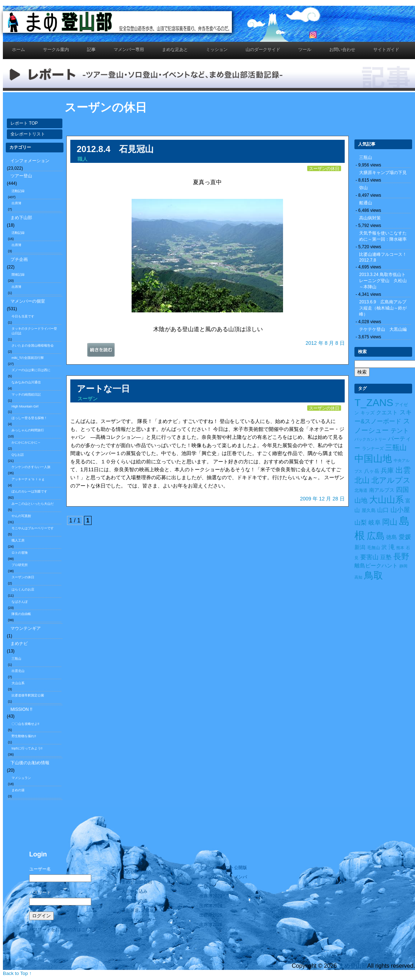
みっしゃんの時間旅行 (28, 430)
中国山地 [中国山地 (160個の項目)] (373, 459)
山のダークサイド (263, 49)
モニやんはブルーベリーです (33, 528)
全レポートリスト (27, 134)
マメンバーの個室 (27, 301)
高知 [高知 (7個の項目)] (358, 577)
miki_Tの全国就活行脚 (28, 358)
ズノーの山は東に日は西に (31, 370)
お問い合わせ (342, 49)
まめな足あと (175, 49)
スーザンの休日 (23, 577)
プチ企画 (19, 259)
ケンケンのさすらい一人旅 (31, 467)
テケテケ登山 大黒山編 (383, 329)
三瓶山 (16, 658)
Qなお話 (18, 454)
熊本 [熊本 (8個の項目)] (400, 547)
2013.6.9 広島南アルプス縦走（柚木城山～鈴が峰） (383, 308)
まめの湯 (18, 790)
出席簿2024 (210, 905)
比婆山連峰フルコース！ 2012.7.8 (385, 257)
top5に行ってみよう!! (27, 748)
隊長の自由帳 (21, 614)
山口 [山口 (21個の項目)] (383, 510)
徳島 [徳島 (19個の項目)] (391, 537)
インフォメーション (29, 160)
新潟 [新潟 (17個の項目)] (359, 547)
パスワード (40, 892)
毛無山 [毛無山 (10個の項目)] (373, 547)
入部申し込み (134, 891)
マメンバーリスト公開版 (223, 867)
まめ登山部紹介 (137, 872)
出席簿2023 (210, 896)
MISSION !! (21, 709)
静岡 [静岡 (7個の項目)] (403, 566)
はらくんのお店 (23, 589)
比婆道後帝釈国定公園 (28, 695)
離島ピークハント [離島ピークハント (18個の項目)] (376, 565)
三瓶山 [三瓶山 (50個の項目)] (396, 447)
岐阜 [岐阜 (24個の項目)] (374, 522)
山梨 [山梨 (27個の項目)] (360, 522)
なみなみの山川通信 (26, 382)
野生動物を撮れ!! (24, 736)
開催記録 (18, 274)
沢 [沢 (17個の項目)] (384, 547)
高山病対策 (370, 217)
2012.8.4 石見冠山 (115, 149)
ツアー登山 (21, 175)
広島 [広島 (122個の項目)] (376, 536)
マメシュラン (21, 778)
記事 (91, 49)
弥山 (363, 187)
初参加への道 (134, 900)
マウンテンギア (25, 628)
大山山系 (18, 683)
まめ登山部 (353, 966)
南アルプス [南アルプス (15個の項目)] (381, 490)
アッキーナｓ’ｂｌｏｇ (28, 479)
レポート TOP (24, 123)
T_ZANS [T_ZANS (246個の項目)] (373, 402)
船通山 (365, 202)
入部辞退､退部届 (138, 910)
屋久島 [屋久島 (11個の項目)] (369, 510)
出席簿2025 (210, 915)
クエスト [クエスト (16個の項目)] (387, 412)
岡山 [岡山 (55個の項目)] (389, 522)
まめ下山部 (21, 217)
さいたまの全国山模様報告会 (33, 345)
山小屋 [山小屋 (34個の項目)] (400, 509)
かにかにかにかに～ (26, 442)
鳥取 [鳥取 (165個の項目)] (373, 575)
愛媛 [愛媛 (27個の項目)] (405, 537)
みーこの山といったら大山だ (33, 503)
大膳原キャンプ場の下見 (383, 172)
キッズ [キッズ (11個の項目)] (368, 412)
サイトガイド (386, 49)
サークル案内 (56, 49)
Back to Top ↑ (17, 973)
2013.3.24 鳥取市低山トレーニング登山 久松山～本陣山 (383, 280)
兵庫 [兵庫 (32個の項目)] (387, 470)
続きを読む (110, 352)
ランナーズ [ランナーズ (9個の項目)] (373, 448)
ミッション (217, 49)
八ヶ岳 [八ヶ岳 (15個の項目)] (371, 471)
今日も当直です (23, 316)
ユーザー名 (40, 869)
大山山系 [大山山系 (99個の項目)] (386, 499)
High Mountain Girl (25, 406)
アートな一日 (103, 388)
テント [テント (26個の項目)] (399, 430)
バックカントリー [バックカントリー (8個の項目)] (370, 439)
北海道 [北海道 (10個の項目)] (360, 490)
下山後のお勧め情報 (29, 762)
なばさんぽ (20, 601)
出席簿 (16, 203)
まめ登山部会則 (137, 882)
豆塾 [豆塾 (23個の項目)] (386, 557)
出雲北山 (18, 671)
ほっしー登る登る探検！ (29, 418)
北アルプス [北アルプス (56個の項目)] (391, 480)
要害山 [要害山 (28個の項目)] (369, 557)
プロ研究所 (20, 565)
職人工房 (18, 540)
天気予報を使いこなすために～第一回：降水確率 (383, 236)
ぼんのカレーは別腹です (29, 491)
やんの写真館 (21, 516)
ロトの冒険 (20, 552)
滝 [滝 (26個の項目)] (392, 547)
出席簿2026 (210, 924)
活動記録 (18, 191)
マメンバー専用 (129, 49)
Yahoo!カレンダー (139, 919)
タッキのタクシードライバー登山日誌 (34, 331)
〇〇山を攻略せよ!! (25, 724)
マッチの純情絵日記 (26, 394)
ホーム (18, 49)
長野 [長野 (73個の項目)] (401, 556)
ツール (304, 49)
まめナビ (19, 643)
